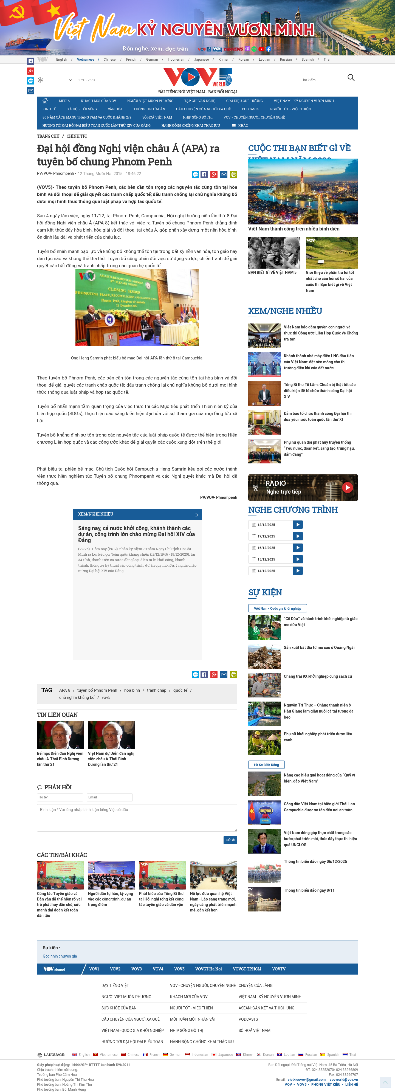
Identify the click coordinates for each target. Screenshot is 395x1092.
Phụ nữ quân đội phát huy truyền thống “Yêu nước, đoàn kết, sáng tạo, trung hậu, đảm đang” (319, 448)
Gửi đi (230, 840)
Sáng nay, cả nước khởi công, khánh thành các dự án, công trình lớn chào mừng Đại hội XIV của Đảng (136, 534)
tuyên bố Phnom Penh (97, 690)
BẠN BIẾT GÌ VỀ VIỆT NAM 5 (272, 272)
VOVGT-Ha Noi (208, 969)
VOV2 (115, 969)
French (131, 59)
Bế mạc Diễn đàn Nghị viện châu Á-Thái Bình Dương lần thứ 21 (60, 759)
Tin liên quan (57, 714)
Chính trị (77, 136)
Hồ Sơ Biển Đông (266, 765)
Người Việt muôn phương (150, 100)
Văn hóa (115, 109)
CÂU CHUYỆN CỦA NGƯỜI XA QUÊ (203, 109)
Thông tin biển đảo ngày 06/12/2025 (315, 861)
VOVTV (279, 969)
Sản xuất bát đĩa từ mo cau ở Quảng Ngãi (319, 647)
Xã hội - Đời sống (82, 109)
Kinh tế (49, 109)
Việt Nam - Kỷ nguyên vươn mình (304, 100)
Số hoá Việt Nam (157, 117)
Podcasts (250, 109)
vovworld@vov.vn (344, 1079)
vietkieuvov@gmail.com (307, 1079)
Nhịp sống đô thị (198, 117)
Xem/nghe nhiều (285, 310)
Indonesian (176, 59)
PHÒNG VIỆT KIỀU (325, 1084)
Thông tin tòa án (149, 109)
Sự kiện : (51, 947)
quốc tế (180, 690)
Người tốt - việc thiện (290, 109)
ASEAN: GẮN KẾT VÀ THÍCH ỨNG (267, 1008)
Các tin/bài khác (62, 855)
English (61, 59)
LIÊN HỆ (351, 1084)
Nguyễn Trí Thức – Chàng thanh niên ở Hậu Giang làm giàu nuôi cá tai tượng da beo (319, 711)
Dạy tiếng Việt (115, 985)
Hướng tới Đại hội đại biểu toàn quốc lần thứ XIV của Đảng (97, 125)
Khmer (223, 59)
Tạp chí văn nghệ (199, 100)
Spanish (308, 59)
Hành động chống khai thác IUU (191, 125)
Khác (239, 125)
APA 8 (64, 690)
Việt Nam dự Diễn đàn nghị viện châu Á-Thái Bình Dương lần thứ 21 (111, 759)
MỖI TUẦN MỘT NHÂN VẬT (193, 1019)
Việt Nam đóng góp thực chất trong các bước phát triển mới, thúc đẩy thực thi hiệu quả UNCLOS (320, 839)
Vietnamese (85, 59)
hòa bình (132, 690)
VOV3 (136, 969)
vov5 (106, 697)
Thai (327, 59)
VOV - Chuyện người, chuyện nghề (254, 117)
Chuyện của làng (256, 985)
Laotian (264, 59)
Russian (286, 59)
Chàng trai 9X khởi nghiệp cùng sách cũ (318, 676)
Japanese (201, 59)
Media (64, 100)
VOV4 (158, 969)
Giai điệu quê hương (244, 100)
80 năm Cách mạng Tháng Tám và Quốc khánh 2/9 (87, 117)
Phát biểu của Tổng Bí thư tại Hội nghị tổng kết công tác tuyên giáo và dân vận (161, 899)
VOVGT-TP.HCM (247, 969)
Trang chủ (48, 136)
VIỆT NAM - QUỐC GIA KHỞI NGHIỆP (132, 1030)
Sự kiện (265, 592)
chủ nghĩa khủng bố (77, 697)
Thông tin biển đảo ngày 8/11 (309, 890)
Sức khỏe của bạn (119, 1008)
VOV (288, 1084)
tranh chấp (156, 690)
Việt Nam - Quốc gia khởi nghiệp (277, 608)
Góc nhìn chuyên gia (60, 956)
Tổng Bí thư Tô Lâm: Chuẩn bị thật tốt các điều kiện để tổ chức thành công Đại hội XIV (320, 390)
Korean (243, 59)
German (152, 59)
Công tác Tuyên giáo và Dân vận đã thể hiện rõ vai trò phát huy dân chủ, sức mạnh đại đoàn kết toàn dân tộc (59, 904)
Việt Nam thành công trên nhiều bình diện (294, 229)
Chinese (110, 59)
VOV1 (94, 969)
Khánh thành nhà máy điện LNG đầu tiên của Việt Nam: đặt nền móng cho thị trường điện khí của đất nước (319, 362)
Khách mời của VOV (98, 100)
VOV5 (179, 969)
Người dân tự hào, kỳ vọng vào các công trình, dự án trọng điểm (110, 899)
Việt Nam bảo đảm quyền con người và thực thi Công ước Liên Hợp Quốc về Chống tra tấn (321, 333)
